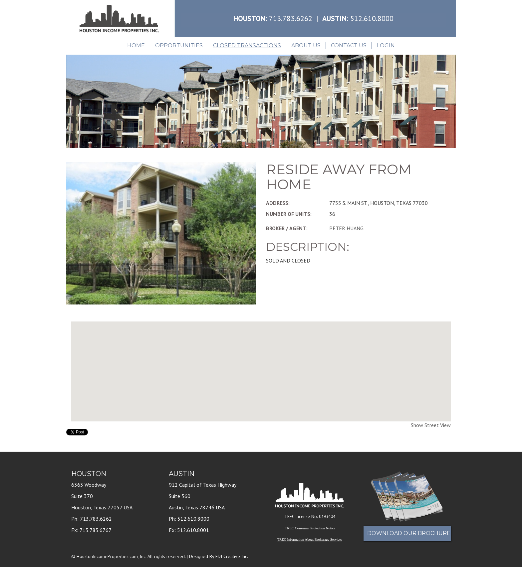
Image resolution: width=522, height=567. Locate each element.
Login (386, 45)
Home (136, 45)
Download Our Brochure (408, 533)
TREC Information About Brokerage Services (309, 539)
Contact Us (349, 45)
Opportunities (179, 45)
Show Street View (431, 425)
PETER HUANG (346, 228)
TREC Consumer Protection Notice (310, 528)
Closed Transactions (247, 45)
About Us (306, 45)
